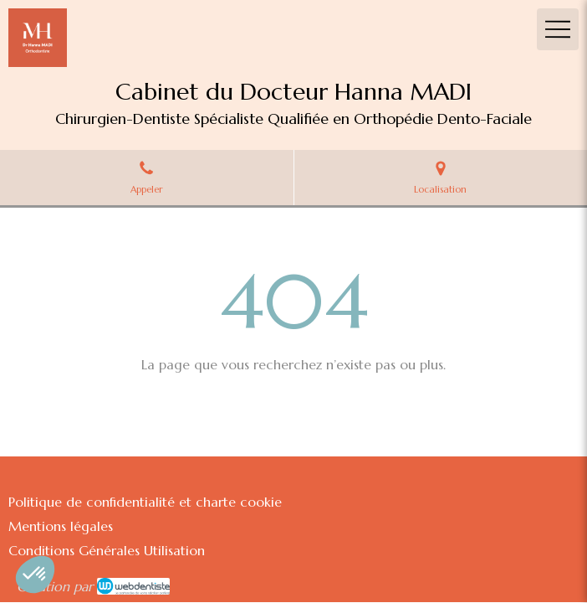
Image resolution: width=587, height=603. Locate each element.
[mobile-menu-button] (558, 29)
